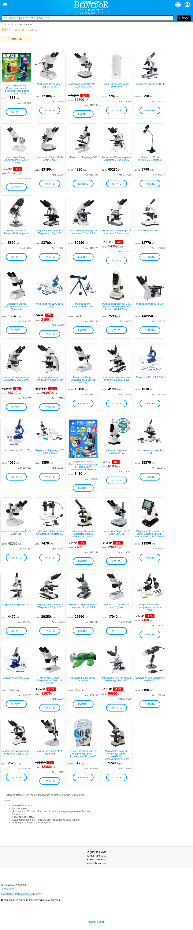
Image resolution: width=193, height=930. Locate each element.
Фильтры (16, 38)
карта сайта (8, 887)
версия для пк (96, 921)
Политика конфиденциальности (21, 894)
